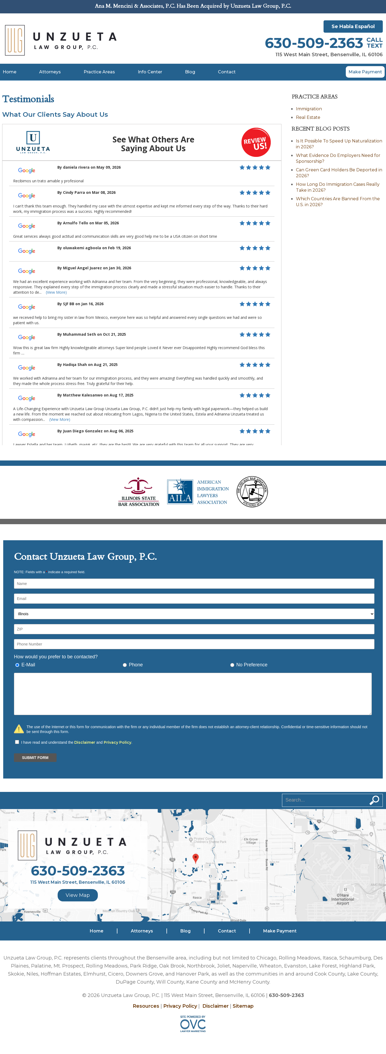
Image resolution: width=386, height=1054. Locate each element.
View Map (78, 895)
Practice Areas (99, 71)
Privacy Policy (117, 742)
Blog (190, 71)
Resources (146, 1006)
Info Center (150, 71)
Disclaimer (84, 742)
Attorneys (50, 71)
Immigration (309, 108)
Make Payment (365, 71)
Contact (227, 71)
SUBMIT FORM (35, 757)
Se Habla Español (353, 26)
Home (9, 71)
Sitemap (243, 1006)
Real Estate (308, 117)
